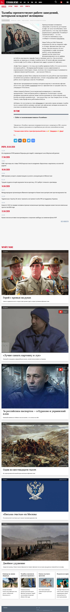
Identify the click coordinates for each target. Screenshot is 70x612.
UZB (36, 2)
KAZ (21, 2)
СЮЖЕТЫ (28, 6)
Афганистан (13, 20)
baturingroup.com (46, 610)
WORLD (41, 2)
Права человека (25, 20)
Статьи (11, 6)
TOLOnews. (60, 38)
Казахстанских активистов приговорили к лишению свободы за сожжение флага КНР (29, 218)
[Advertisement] (35, 234)
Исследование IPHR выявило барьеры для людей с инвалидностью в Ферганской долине (30, 153)
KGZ (25, 2)
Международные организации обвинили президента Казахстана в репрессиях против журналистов (34, 193)
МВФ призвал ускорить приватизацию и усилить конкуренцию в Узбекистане (27, 176)
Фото (22, 6)
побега (62, 56)
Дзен (61, 131)
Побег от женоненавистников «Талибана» (32, 117)
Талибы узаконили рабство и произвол (27, 575)
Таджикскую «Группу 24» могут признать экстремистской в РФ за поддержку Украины (30, 199)
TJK (28, 2)
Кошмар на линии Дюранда (9, 575)
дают (44, 62)
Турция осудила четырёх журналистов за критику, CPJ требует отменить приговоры (29, 182)
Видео (17, 6)
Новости (4, 6)
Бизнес (19, 20)
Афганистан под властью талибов (38, 20)
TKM (32, 2)
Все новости (64, 222)
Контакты (5, 607)
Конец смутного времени (44, 575)
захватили (33, 85)
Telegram (53, 131)
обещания (39, 103)
